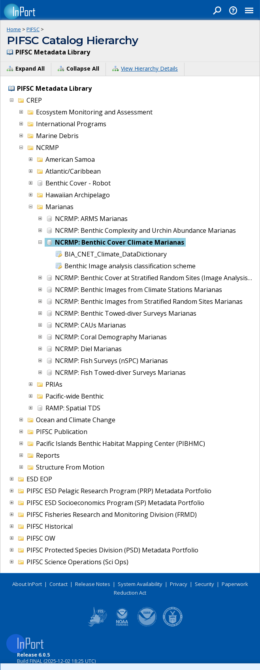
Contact (58, 584)
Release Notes (92, 584)
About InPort (27, 584)
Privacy (178, 584)
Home (14, 29)
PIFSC (33, 29)
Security (204, 584)
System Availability (140, 584)
